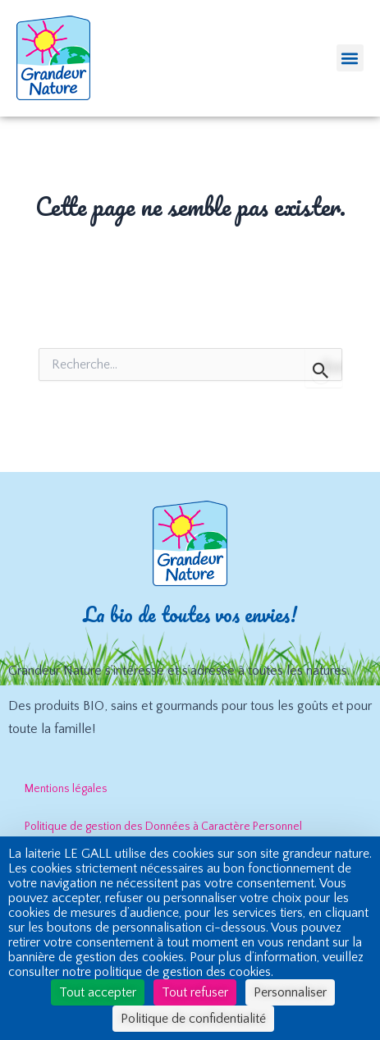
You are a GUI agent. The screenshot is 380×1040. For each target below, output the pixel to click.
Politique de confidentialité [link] (193, 1018)
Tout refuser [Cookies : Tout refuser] (195, 992)
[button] (350, 57)
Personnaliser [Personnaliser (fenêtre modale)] (290, 992)
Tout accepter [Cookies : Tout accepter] (97, 992)
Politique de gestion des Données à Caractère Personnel (163, 826)
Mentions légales (66, 788)
